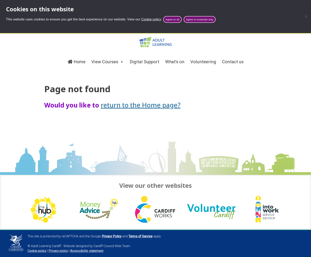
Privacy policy (58, 251)
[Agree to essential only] (306, 16)
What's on (174, 61)
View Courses (107, 62)
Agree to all (172, 19)
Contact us (233, 61)
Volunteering (203, 61)
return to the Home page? (140, 105)
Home (76, 61)
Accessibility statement (86, 251)
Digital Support (144, 61)
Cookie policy (151, 19)
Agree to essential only (199, 19)
